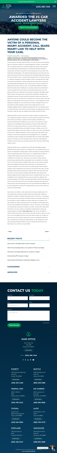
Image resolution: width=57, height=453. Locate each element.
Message (9, 309)
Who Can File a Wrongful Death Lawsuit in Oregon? (21, 244)
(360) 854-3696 (39, 442)
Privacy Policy (38, 449)
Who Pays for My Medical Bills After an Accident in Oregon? (23, 252)
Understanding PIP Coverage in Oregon (17, 256)
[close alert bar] (55, 1)
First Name (10, 295)
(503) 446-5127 (17, 442)
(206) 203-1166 (17, 383)
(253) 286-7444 (43, 7)
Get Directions (28, 350)
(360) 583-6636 (39, 403)
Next (47, 232)
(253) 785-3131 (17, 403)
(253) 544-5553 (17, 423)
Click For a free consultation (28, 28)
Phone (31, 302)
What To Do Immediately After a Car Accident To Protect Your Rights (25, 248)
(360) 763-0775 (39, 423)
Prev (10, 232)
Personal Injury (25, 56)
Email (9, 302)
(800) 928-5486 (39, 383)
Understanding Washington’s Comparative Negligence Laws (23, 260)
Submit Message (14, 326)
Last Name (32, 295)
